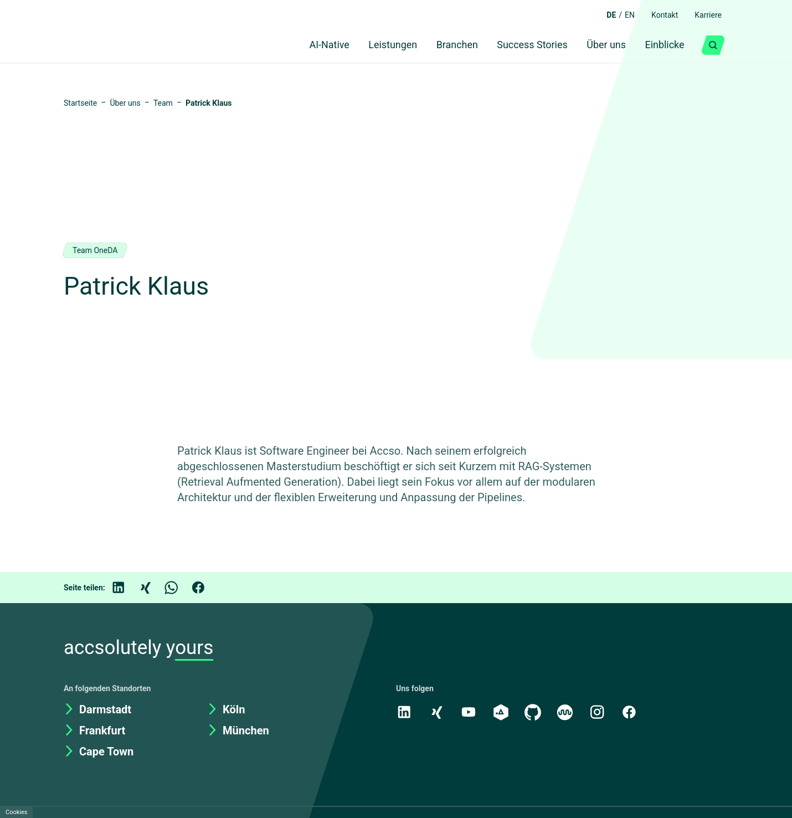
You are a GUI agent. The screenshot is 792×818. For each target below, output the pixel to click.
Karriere (706, 15)
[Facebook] (206, 592)
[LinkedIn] (126, 592)
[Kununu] (567, 716)
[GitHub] (535, 716)
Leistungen (374, 45)
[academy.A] (502, 716)
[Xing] (153, 592)
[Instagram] (600, 716)
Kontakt (659, 15)
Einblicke (662, 45)
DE (602, 15)
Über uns (599, 45)
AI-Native (306, 45)
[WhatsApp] (179, 592)
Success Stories (521, 45)
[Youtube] (469, 716)
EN (622, 15)
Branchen (443, 45)
